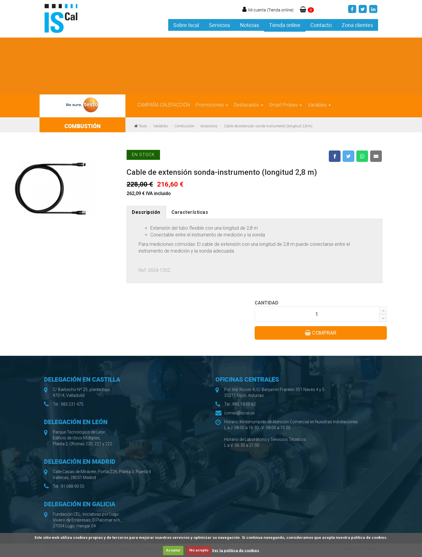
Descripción (146, 212)
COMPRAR (320, 333)
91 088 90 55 (72, 486)
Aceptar (173, 550)
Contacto (321, 24)
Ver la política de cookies (235, 550)
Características (189, 212)
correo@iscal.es (239, 413)
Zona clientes (357, 24)
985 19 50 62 (244, 404)
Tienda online (284, 24)
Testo (143, 126)
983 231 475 (72, 404)
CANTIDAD (266, 303)
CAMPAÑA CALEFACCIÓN (163, 105)
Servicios (219, 24)
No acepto (198, 550)
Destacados (248, 105)
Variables (319, 105)
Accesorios (209, 126)
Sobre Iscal (186, 24)
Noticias (249, 24)
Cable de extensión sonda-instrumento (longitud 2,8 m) (268, 126)
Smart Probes (285, 105)
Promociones (212, 105)
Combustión (184, 126)
